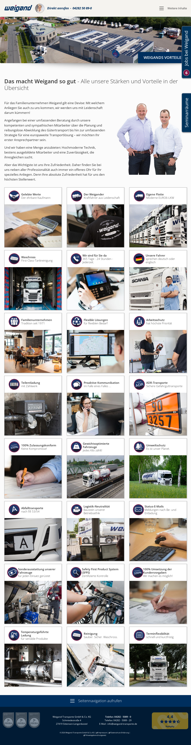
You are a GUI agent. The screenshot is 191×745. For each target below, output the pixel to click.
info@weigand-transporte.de (122, 723)
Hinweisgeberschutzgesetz (95, 735)
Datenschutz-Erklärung (120, 732)
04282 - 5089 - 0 (122, 716)
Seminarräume (186, 112)
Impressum (102, 732)
